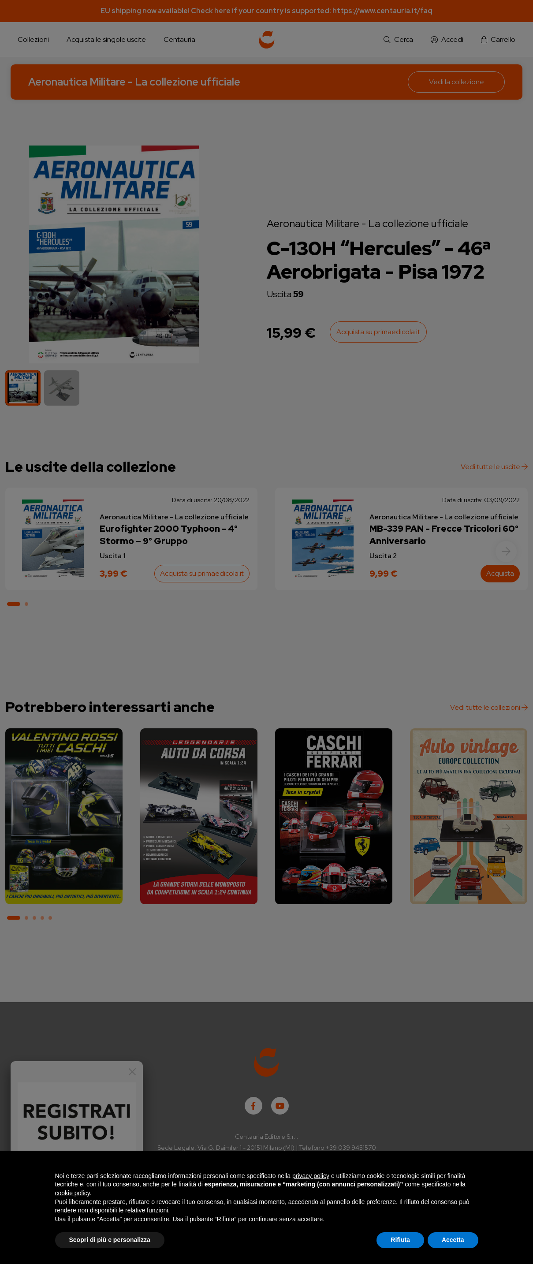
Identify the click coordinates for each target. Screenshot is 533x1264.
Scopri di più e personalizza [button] (109, 1239)
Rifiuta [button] (400, 1239)
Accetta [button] (453, 1239)
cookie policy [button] (72, 1193)
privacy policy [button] (310, 1175)
